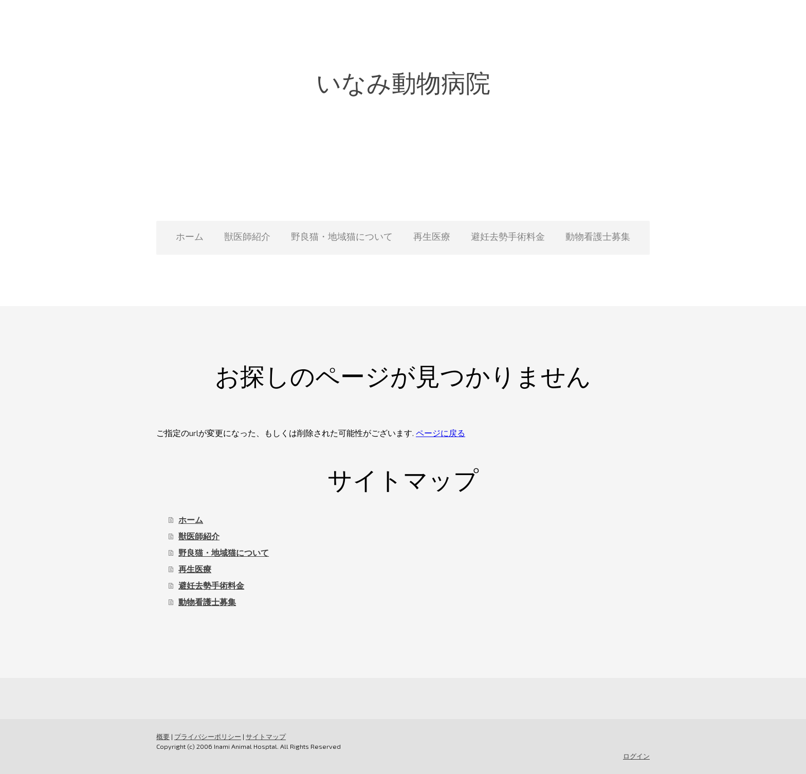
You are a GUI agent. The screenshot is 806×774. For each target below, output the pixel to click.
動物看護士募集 (597, 236)
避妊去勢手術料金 (508, 236)
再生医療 (431, 236)
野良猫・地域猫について (342, 236)
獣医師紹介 (247, 236)
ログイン (636, 756)
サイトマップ (266, 736)
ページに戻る (440, 433)
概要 (163, 736)
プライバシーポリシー (207, 736)
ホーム (190, 236)
